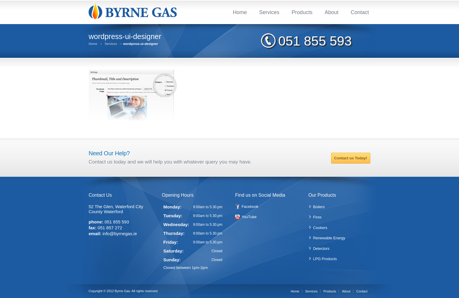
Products (302, 12)
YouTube (249, 217)
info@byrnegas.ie (120, 233)
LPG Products (325, 259)
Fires (317, 217)
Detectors (321, 248)
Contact (360, 12)
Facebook (250, 206)
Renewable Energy (329, 238)
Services (269, 12)
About (331, 12)
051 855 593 (315, 40)
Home (240, 12)
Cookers (320, 227)
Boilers (319, 207)
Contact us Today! (350, 158)
